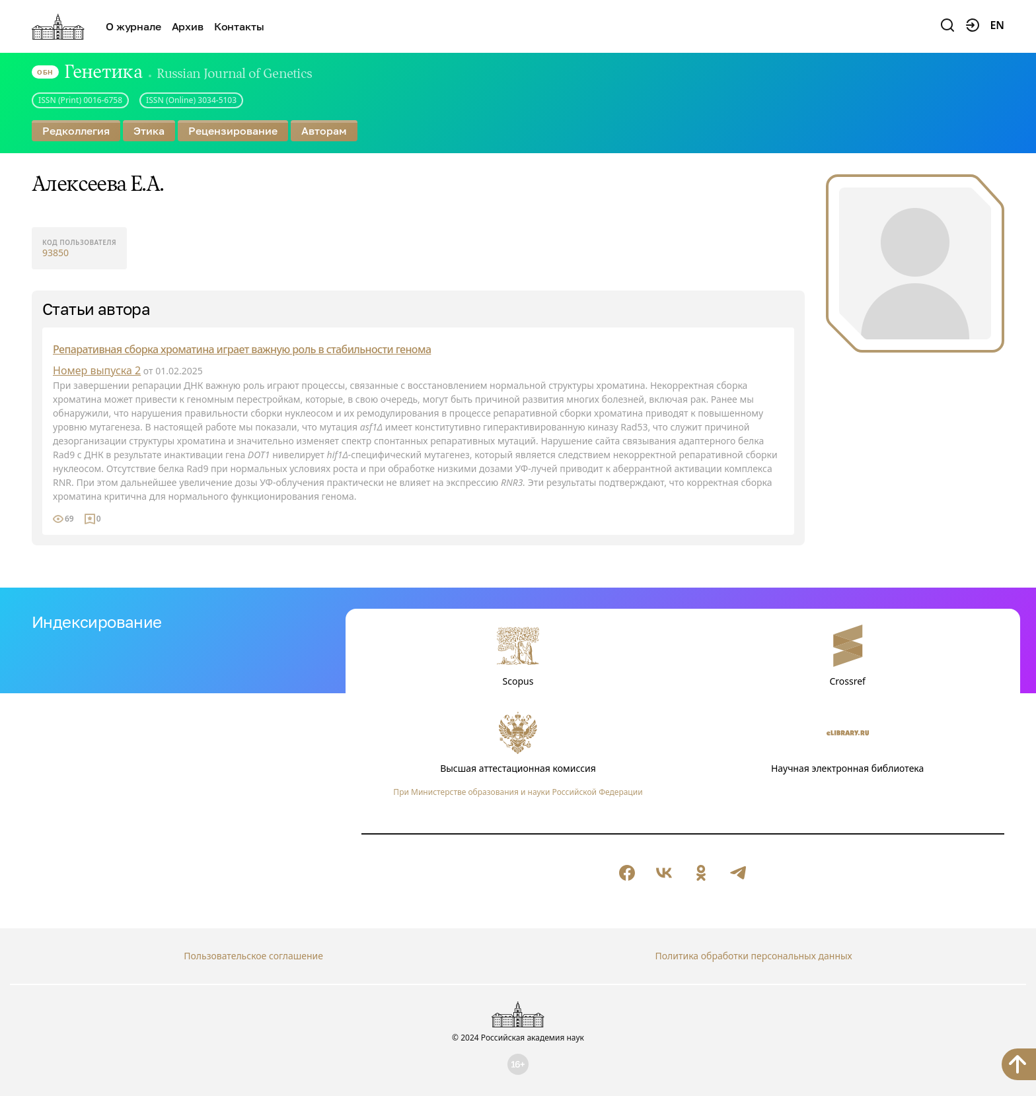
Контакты (239, 26)
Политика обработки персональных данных (753, 955)
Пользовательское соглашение (253, 955)
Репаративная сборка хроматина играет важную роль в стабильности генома (242, 349)
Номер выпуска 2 (97, 370)
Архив (188, 26)
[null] (627, 873)
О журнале (133, 26)
